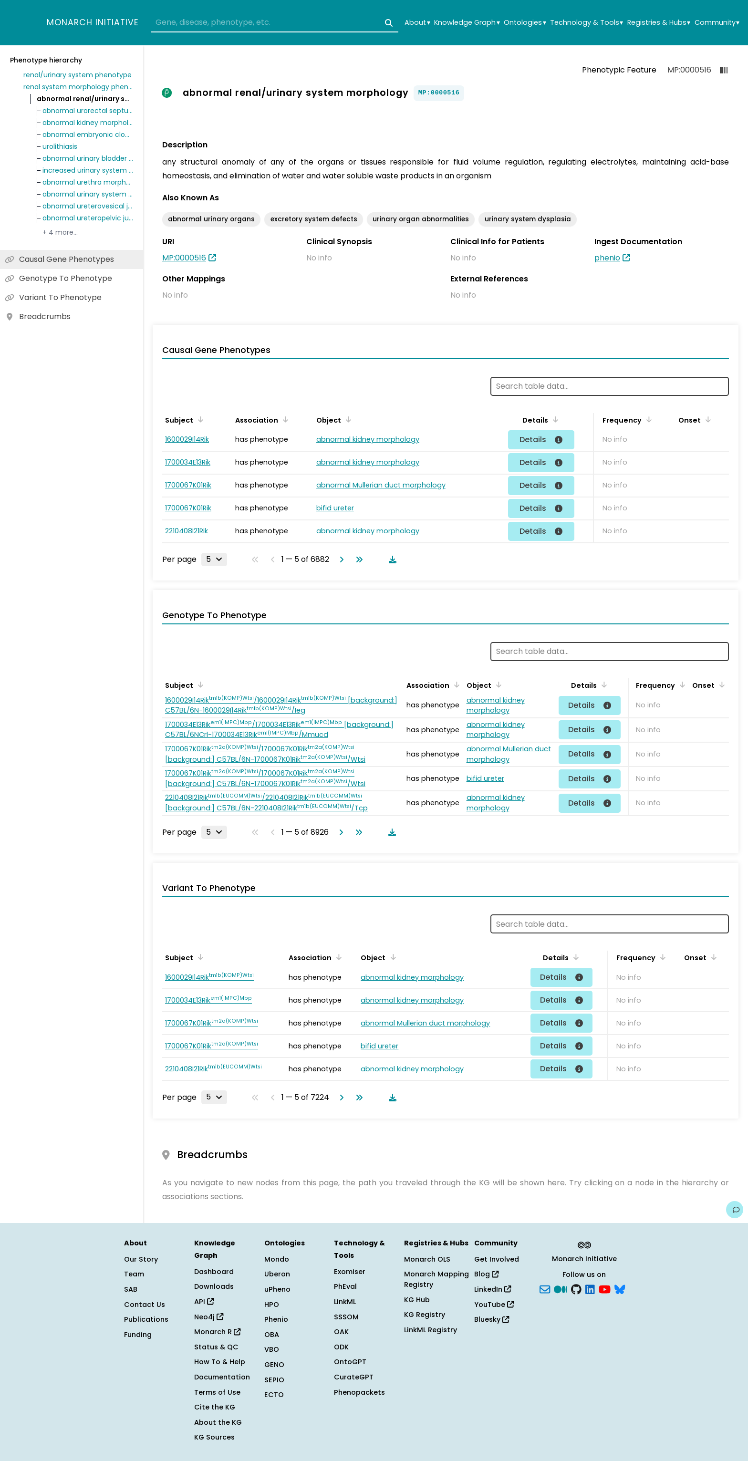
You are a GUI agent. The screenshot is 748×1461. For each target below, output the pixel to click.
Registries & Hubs (658, 23)
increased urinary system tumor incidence (87, 170)
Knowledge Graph (466, 23)
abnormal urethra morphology (87, 182)
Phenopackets (359, 1392)
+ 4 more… (60, 232)
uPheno (277, 1289)
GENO (274, 1364)
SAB (130, 1289)
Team (134, 1274)
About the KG (218, 1422)
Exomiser (349, 1271)
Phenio (276, 1319)
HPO (271, 1304)
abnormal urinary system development (87, 194)
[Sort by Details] (554, 419)
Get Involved (496, 1259)
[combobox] (274, 22)
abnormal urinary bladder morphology (87, 158)
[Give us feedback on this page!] (734, 1209)
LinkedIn (492, 1289)
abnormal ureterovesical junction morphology (87, 206)
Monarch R (217, 1332)
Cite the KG (214, 1407)
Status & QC (216, 1347)
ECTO (274, 1394)
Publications (146, 1319)
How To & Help (219, 1362)
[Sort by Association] (284, 419)
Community (717, 23)
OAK (341, 1332)
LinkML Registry (430, 1330)
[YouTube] (605, 1288)
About (417, 23)
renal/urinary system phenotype (77, 75)
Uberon (277, 1274)
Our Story (141, 1259)
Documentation (222, 1377)
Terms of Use (217, 1392)
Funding (138, 1334)
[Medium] (560, 1288)
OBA (271, 1334)
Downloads (214, 1286)
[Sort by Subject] (199, 419)
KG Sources (214, 1437)
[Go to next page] (339, 559)
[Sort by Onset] (706, 419)
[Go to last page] (357, 559)
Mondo (276, 1259)
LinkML (345, 1301)
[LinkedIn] (590, 1288)
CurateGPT (354, 1377)
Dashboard (214, 1271)
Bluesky (491, 1319)
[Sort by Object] (347, 419)
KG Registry (424, 1314)
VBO (271, 1349)
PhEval (345, 1286)
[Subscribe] (545, 1288)
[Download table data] (391, 559)
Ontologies (525, 23)
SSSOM (346, 1317)
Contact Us (144, 1304)
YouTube (494, 1304)
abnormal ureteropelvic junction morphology (87, 218)
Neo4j (208, 1317)
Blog (486, 1274)
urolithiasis (59, 146)
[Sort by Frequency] (647, 419)
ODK (341, 1347)
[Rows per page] (214, 559)
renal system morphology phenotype (78, 87)
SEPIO (274, 1380)
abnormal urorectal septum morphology (87, 110)
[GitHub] (576, 1288)
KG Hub (417, 1300)
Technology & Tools (586, 23)
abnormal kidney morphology (87, 122)
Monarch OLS (427, 1259)
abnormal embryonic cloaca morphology (87, 134)
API (204, 1301)
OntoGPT (350, 1362)
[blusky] (619, 1288)
